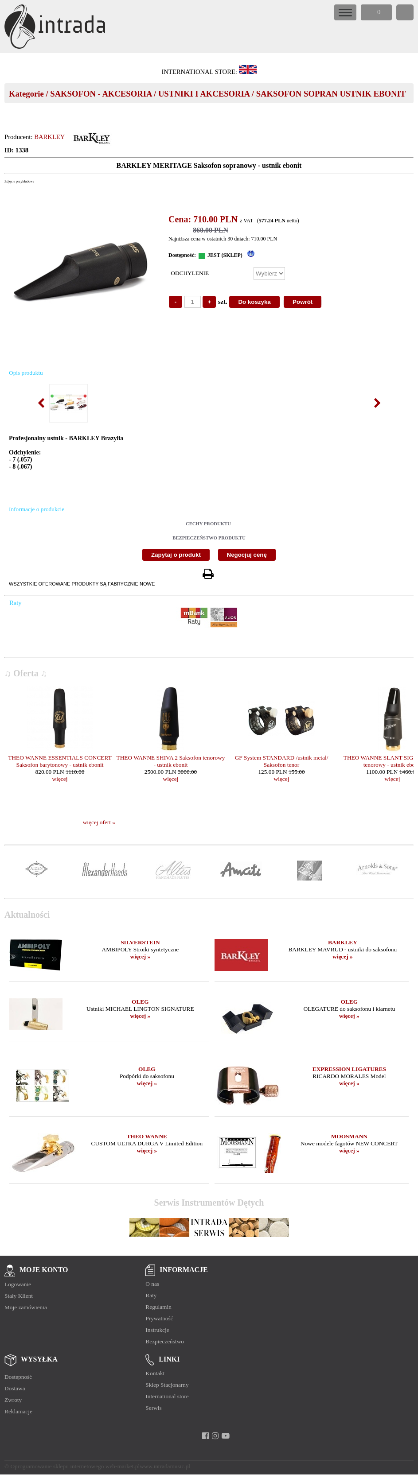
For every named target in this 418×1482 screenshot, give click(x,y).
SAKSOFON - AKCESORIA (101, 93)
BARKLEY (49, 136)
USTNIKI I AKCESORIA (204, 93)
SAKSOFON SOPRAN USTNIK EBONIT (331, 93)
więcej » (140, 956)
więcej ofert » (99, 822)
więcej (60, 779)
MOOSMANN (349, 1136)
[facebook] (205, 1435)
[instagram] (215, 1435)
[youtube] (225, 1435)
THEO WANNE (147, 1136)
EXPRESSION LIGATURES (349, 1069)
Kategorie (26, 93)
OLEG (140, 1001)
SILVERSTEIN (140, 942)
